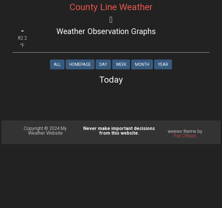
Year (163, 64)
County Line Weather (111, 6)
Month (142, 64)
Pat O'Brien (185, 136)
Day (103, 64)
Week (121, 64)
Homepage (80, 64)
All (57, 64)
